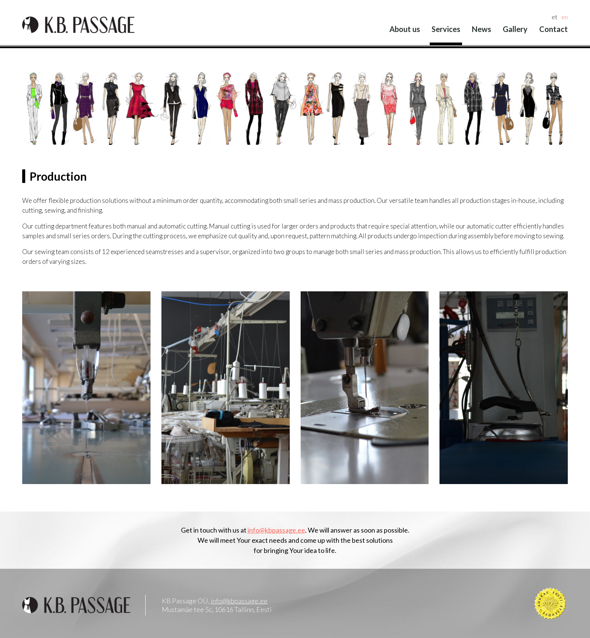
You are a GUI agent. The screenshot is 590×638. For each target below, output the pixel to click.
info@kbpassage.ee (276, 530)
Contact (553, 28)
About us (404, 28)
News (481, 28)
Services (446, 28)
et (554, 16)
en (564, 16)
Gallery (515, 28)
